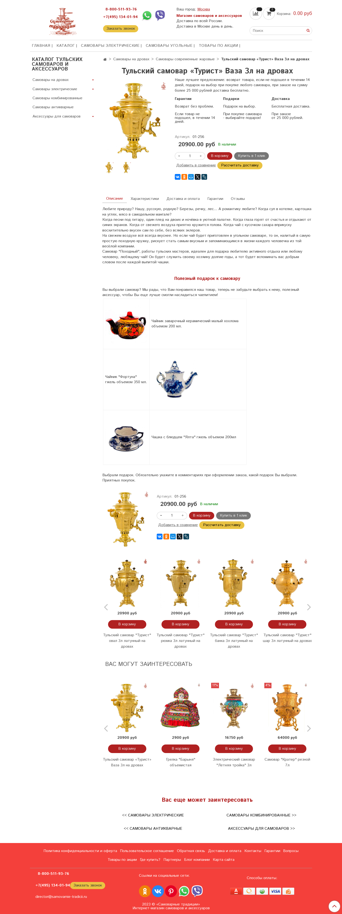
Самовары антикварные (53, 107)
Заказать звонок (120, 28)
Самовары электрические (110, 45)
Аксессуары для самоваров (57, 116)
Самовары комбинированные (57, 98)
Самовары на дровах (131, 59)
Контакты (252, 851)
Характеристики (145, 199)
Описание (114, 198)
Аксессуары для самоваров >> (261, 828)
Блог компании (197, 859)
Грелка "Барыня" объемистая (180, 762)
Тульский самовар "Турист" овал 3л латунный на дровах (127, 640)
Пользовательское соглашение (147, 851)
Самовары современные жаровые (185, 59)
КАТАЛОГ (66, 45)
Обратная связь (191, 851)
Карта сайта (223, 859)
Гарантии (215, 199)
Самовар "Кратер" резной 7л (287, 762)
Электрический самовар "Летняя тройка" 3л (234, 762)
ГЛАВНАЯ (41, 45)
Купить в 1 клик (251, 156)
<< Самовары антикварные (153, 828)
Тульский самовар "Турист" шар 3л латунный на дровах (287, 638)
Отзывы (238, 199)
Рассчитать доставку (240, 165)
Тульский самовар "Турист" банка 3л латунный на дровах (234, 640)
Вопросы (291, 851)
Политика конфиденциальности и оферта (80, 851)
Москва (203, 9)
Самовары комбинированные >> (261, 815)
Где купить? (150, 859)
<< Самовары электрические (153, 815)
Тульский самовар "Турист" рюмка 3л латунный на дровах (180, 640)
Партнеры (172, 859)
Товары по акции (218, 45)
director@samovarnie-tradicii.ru (61, 897)
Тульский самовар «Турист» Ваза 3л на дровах (127, 762)
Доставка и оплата (183, 199)
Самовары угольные (169, 45)
